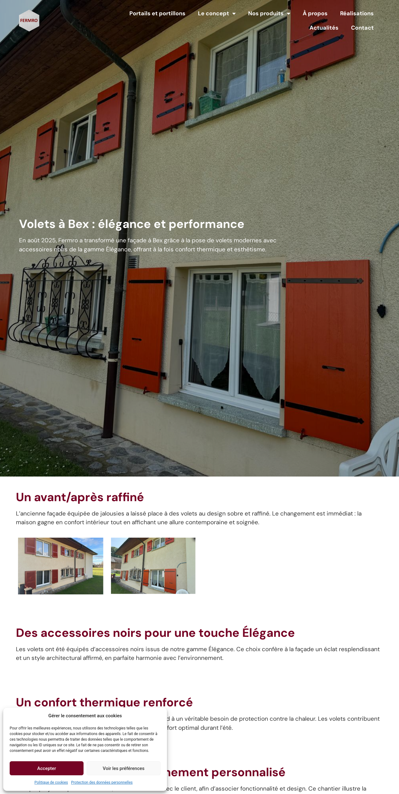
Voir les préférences (124, 768)
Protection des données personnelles (102, 782)
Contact (362, 27)
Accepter (46, 768)
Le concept (217, 13)
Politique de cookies (51, 782)
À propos (315, 13)
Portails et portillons (157, 13)
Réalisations (357, 13)
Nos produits (269, 13)
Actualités (324, 27)
